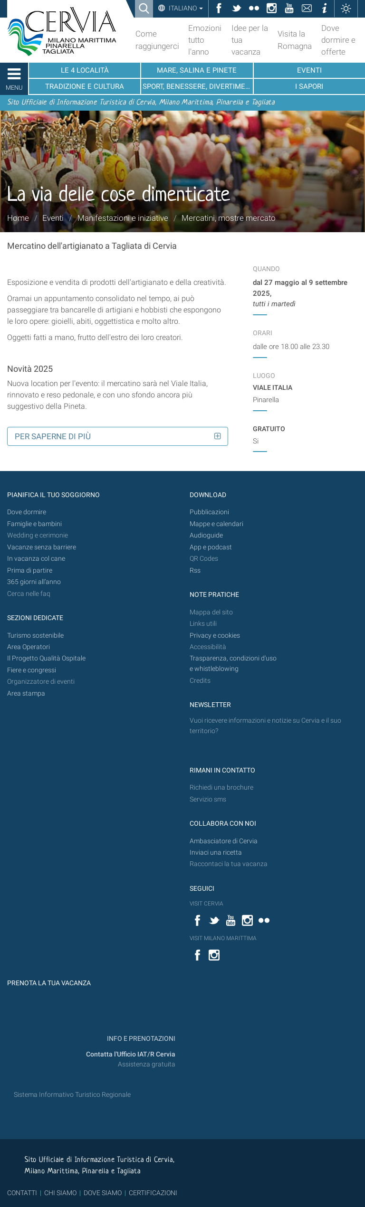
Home (18, 218)
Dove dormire (26, 512)
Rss (195, 570)
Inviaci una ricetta (216, 853)
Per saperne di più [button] (53, 436)
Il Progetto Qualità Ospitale (46, 658)
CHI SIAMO (60, 1193)
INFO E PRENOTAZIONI (140, 1039)
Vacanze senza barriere (41, 547)
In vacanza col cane (36, 559)
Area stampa (26, 693)
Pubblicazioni (209, 512)
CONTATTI (22, 1193)
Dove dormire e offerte (338, 40)
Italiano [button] (185, 8)
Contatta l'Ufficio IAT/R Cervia (130, 1054)
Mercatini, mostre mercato (229, 218)
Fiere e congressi (31, 670)
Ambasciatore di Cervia (224, 841)
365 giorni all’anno (34, 582)
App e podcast (211, 547)
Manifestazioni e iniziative (122, 218)
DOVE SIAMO (102, 1193)
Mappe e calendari (216, 524)
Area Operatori (28, 647)
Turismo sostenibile (35, 636)
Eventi (53, 218)
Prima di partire (29, 570)
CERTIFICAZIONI (153, 1193)
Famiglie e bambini (34, 524)
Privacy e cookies (215, 636)
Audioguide (206, 535)
